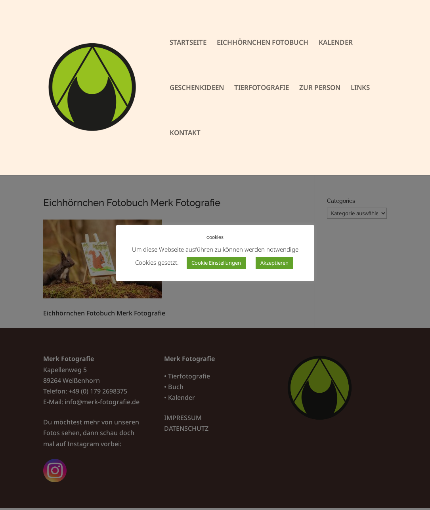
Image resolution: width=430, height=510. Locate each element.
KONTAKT (185, 133)
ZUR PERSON (319, 88)
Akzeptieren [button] (274, 262)
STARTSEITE (188, 43)
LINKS (360, 88)
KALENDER (336, 43)
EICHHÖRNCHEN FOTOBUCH (262, 43)
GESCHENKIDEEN (197, 88)
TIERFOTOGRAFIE (261, 88)
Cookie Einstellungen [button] (216, 262)
